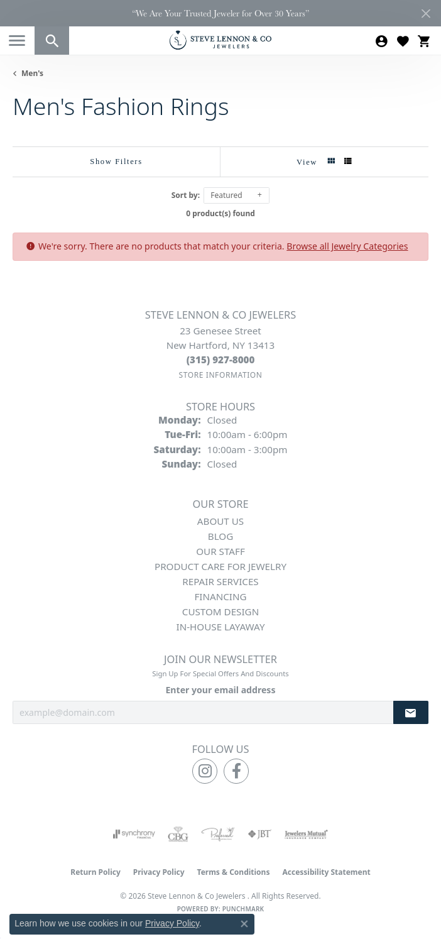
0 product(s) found (220, 213)
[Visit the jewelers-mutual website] (306, 834)
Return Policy (95, 872)
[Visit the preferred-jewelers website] (218, 834)
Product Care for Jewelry (220, 566)
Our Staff (220, 551)
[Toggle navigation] (17, 40)
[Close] (425, 13)
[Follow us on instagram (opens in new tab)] (204, 771)
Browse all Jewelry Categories (347, 246)
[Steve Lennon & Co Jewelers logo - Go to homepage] (220, 40)
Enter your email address (220, 690)
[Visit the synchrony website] (134, 834)
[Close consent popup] (244, 924)
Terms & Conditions (233, 872)
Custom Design (220, 611)
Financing (220, 596)
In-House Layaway (221, 626)
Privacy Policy (159, 872)
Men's (32, 73)
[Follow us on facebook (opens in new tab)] (236, 771)
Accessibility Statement (326, 872)
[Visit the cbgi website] (178, 834)
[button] (52, 40)
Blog (220, 536)
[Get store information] (220, 375)
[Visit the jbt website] (259, 834)
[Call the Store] (221, 359)
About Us (220, 521)
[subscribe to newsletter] (410, 712)
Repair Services (220, 581)
